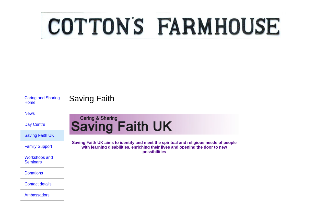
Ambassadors (37, 195)
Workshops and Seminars (39, 159)
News (30, 113)
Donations (34, 173)
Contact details (38, 184)
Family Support (38, 146)
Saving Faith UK (39, 135)
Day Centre (35, 124)
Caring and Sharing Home (42, 100)
